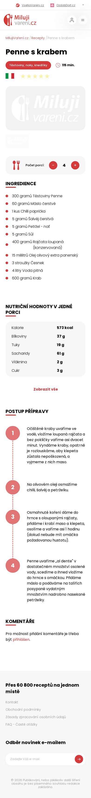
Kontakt (12, 702)
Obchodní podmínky (23, 709)
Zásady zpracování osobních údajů (36, 717)
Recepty (38, 38)
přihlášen (21, 639)
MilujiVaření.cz (17, 38)
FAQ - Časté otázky (21, 724)
